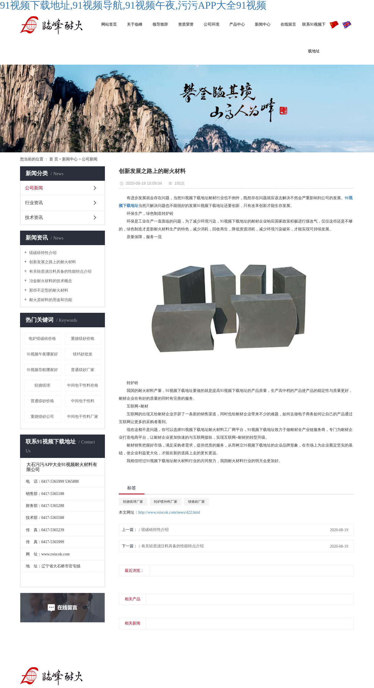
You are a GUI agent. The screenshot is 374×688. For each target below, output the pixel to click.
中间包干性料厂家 (82, 416)
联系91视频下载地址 (314, 37)
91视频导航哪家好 (42, 370)
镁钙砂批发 (82, 354)
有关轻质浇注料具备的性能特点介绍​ (60, 271)
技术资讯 (34, 217)
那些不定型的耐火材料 (48, 290)
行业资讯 (34, 202)
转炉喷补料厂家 (165, 502)
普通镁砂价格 (42, 401)
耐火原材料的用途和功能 (50, 300)
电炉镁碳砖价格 (42, 338)
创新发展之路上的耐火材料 (52, 262)
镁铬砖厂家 (196, 502)
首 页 (53, 159)
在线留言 (288, 24)
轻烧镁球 (42, 385)
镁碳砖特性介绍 (42, 253)
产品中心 (237, 24)
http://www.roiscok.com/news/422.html (169, 512)
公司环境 (211, 24)
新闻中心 (262, 24)
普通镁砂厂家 (82, 370)
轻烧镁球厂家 (133, 502)
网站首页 (109, 24)
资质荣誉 (186, 24)
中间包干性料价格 (82, 385)
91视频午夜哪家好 (42, 354)
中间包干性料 (82, 401)
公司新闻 (89, 159)
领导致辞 (160, 24)
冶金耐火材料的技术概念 (50, 281)
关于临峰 (134, 24)
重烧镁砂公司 (42, 416)
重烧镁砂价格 (82, 338)
